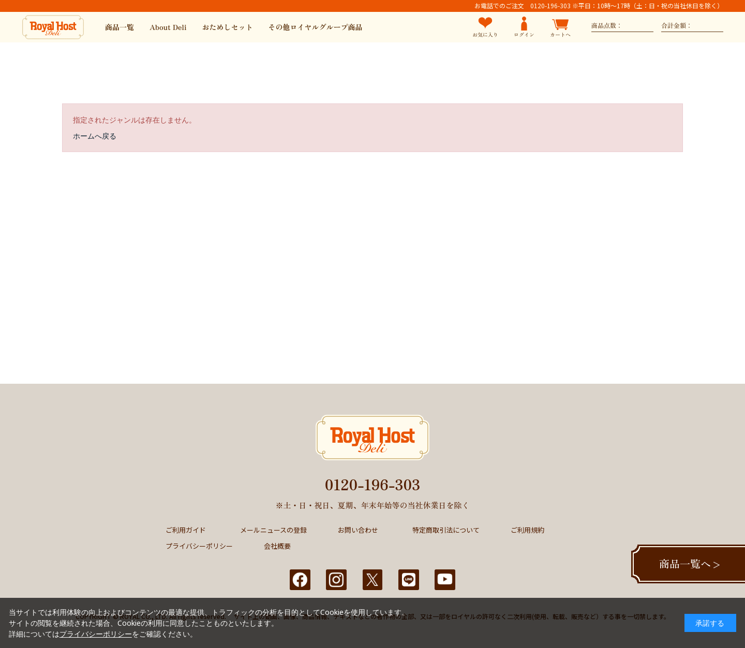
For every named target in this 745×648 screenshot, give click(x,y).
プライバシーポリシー (199, 546)
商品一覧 (119, 27)
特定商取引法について (446, 530)
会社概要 (277, 546)
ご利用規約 (527, 530)
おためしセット (227, 27)
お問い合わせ (358, 530)
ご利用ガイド (186, 530)
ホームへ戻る (94, 136)
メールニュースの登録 (273, 530)
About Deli (168, 27)
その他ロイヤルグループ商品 (316, 27)
